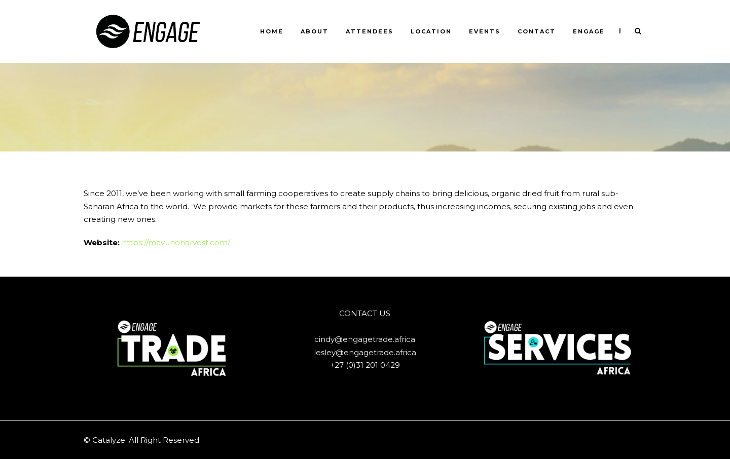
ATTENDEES (369, 31)
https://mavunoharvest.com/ (176, 242)
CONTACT (537, 31)
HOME (271, 31)
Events (484, 31)
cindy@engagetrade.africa (364, 339)
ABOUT (314, 31)
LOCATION (431, 31)
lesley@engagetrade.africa (365, 352)
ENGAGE (589, 31)
